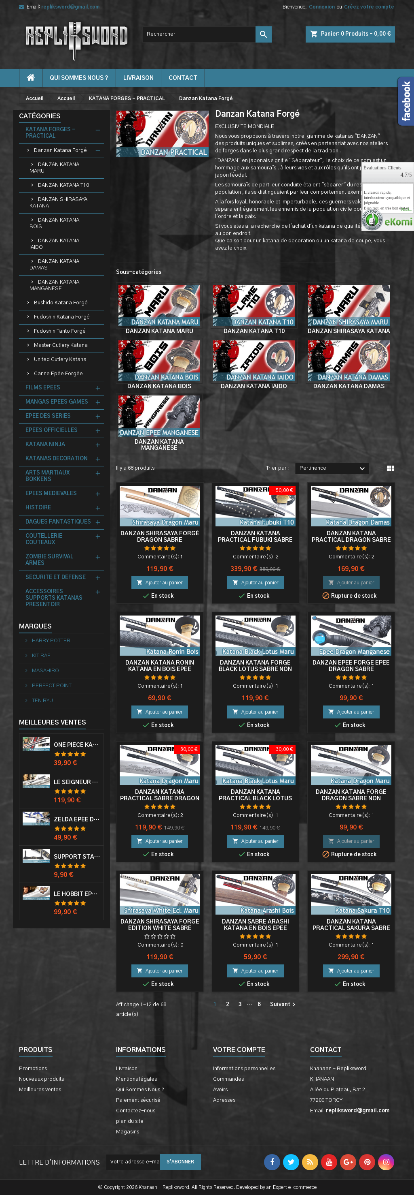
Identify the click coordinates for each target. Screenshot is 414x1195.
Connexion (322, 6)
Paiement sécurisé (138, 1100)
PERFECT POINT (51, 685)
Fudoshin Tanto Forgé (60, 331)
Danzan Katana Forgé (60, 150)
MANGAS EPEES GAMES (56, 402)
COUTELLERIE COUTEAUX (43, 539)
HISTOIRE (38, 508)
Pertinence (333, 469)
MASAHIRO (45, 670)
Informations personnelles (244, 1068)
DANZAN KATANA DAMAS (54, 265)
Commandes (228, 1079)
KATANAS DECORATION (56, 459)
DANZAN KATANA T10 (63, 185)
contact (183, 78)
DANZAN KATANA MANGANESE (54, 285)
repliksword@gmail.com (70, 6)
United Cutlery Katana (60, 359)
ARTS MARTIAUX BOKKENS (47, 476)
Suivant (284, 1004)
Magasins (127, 1132)
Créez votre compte (369, 6)
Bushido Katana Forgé (61, 303)
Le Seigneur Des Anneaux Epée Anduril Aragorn (77, 782)
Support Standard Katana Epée (77, 857)
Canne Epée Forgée (58, 373)
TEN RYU (42, 700)
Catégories (40, 116)
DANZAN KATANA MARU (54, 168)
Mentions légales (136, 1079)
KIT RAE (41, 655)
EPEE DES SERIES (48, 416)
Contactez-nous (135, 1111)
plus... (406, 210)
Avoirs (220, 1089)
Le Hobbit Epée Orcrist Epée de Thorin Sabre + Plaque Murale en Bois (77, 894)
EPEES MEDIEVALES (51, 493)
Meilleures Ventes (52, 722)
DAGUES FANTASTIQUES (58, 522)
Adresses (224, 1100)
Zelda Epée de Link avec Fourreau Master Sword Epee (77, 820)
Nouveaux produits (41, 1079)
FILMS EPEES (42, 388)
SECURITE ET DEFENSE (55, 577)
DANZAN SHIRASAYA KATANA (58, 203)
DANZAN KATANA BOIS (54, 223)
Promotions (33, 1068)
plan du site (130, 1121)
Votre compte (239, 1050)
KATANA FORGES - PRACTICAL (50, 133)
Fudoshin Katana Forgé (62, 317)
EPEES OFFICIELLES (51, 430)
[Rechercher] (207, 34)
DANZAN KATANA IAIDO (54, 244)
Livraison (138, 78)
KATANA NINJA (45, 444)
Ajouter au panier (160, 582)
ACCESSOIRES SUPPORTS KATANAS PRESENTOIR (53, 598)
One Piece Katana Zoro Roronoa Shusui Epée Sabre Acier (77, 745)
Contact (326, 1050)
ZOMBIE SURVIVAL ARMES (49, 560)
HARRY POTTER (50, 640)
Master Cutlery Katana (61, 345)
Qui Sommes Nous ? (79, 78)
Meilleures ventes (40, 1089)
